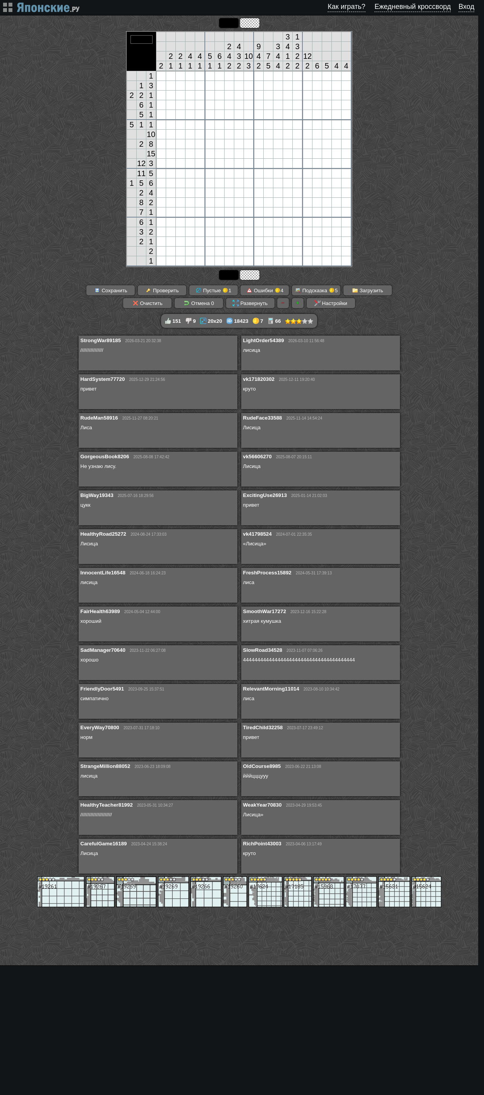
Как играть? (346, 6)
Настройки (330, 303)
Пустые (214, 290)
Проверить (161, 290)
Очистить (147, 303)
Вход (466, 6)
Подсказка (316, 290)
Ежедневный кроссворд (412, 6)
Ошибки (264, 290)
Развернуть (250, 303)
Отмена (199, 303)
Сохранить (110, 290)
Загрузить (367, 290)
